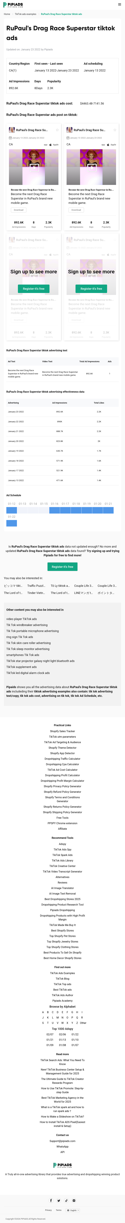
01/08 (62, 1045)
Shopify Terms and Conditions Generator (62, 799)
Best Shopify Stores (62, 930)
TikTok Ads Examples (62, 973)
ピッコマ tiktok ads (15, 585)
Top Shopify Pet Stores (62, 936)
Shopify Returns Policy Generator (62, 806)
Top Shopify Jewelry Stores (62, 941)
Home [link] (7, 14)
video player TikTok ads (21, 619)
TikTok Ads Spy (62, 849)
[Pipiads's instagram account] (73, 1200)
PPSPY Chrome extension (62, 823)
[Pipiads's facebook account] (51, 1200)
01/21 (50, 1039)
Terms (58, 1210)
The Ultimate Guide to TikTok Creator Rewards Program (62, 1080)
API (63, 1152)
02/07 (50, 1034)
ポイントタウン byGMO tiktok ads (109, 593)
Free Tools (62, 817)
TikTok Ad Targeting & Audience (62, 742)
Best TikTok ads (62, 989)
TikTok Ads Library (62, 860)
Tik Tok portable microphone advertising (32, 631)
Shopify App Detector (62, 753)
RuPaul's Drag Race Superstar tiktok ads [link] (61, 14)
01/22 (75, 1034)
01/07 (75, 1045)
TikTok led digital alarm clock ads (28, 673)
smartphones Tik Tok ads (22, 655)
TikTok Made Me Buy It (62, 925)
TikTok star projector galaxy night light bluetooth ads (40, 661)
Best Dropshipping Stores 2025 (62, 899)
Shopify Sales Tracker (62, 731)
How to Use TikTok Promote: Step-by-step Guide (62, 1090)
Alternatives (62, 877)
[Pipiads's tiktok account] (66, 1200)
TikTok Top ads (62, 984)
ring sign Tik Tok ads (19, 637)
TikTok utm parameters (62, 736)
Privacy (48, 1210)
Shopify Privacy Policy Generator (62, 786)
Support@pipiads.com (62, 1141)
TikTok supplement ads (21, 667)
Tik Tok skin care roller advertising (28, 643)
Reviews (62, 882)
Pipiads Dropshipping (62, 910)
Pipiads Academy (62, 1000)
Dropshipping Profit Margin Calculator (62, 780)
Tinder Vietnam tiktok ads (39, 593)
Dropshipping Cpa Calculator (62, 764)
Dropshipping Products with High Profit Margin (62, 917)
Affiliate (62, 828)
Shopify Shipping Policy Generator (62, 812)
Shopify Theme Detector (62, 747)
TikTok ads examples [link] (26, 14)
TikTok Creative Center (62, 866)
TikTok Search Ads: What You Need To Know (62, 1062)
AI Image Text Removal (62, 893)
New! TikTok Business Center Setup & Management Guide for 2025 (62, 1071)
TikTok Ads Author (62, 995)
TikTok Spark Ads (62, 855)
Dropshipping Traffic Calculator (62, 758)
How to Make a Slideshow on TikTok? (62, 1116)
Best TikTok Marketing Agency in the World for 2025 (62, 1099)
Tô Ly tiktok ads (61, 585)
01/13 (62, 1039)
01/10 (75, 1039)
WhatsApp (62, 1146)
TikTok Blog (62, 978)
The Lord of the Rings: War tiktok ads (15, 593)
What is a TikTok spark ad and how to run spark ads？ (62, 1109)
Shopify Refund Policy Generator (62, 791)
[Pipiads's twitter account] (58, 1200)
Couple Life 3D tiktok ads (86, 585)
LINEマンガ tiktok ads (86, 593)
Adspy (62, 844)
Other (82, 1022)
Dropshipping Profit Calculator (62, 775)
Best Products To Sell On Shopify (63, 952)
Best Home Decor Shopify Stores (62, 958)
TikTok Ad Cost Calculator (62, 769)
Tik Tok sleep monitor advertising (27, 649)
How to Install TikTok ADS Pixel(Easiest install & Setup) (62, 1124)
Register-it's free (33, 288)
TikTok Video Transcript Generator (62, 871)
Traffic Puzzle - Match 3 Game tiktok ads (39, 585)
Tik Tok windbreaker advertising (27, 625)
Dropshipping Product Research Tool (62, 904)
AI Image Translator (62, 888)
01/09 (50, 1045)
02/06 (62, 1034)
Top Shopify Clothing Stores (62, 947)
